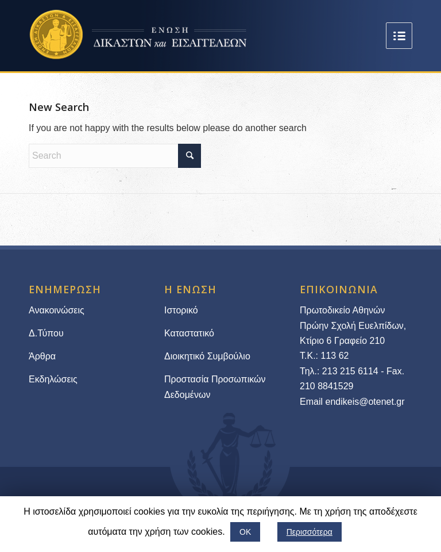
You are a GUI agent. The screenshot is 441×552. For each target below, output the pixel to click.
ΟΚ (245, 531)
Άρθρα (42, 356)
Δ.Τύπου (46, 333)
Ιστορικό (181, 310)
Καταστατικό (190, 333)
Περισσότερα (309, 531)
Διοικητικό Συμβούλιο (207, 356)
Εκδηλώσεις (53, 379)
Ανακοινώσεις (56, 310)
